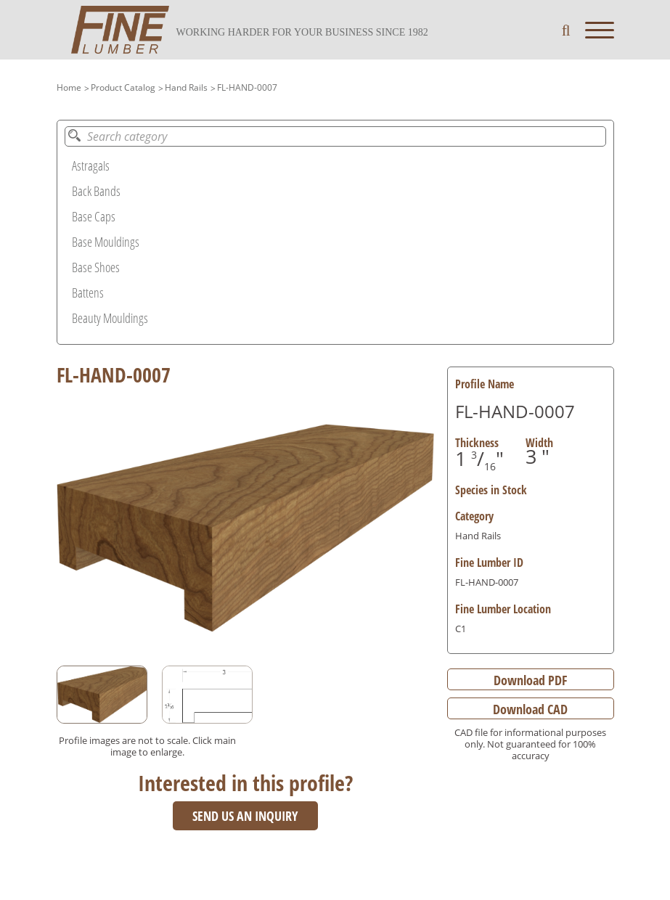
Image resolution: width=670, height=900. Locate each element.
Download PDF (530, 680)
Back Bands (96, 191)
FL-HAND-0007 (247, 87)
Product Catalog (123, 87)
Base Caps (93, 216)
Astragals (91, 165)
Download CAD (530, 709)
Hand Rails (186, 87)
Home (69, 87)
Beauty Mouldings (110, 318)
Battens (88, 292)
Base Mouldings (105, 241)
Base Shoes (96, 267)
